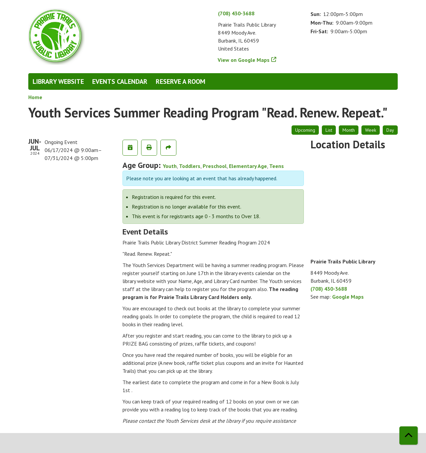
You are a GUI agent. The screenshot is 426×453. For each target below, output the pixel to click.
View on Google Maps (244, 60)
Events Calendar (119, 81)
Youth (170, 166)
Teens (276, 166)
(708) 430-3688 (236, 13)
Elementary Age (248, 166)
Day (390, 130)
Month (348, 130)
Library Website (58, 81)
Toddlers (189, 166)
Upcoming (305, 130)
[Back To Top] (408, 435)
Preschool (215, 166)
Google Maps (348, 296)
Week (370, 130)
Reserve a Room (180, 81)
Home (35, 97)
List (328, 130)
